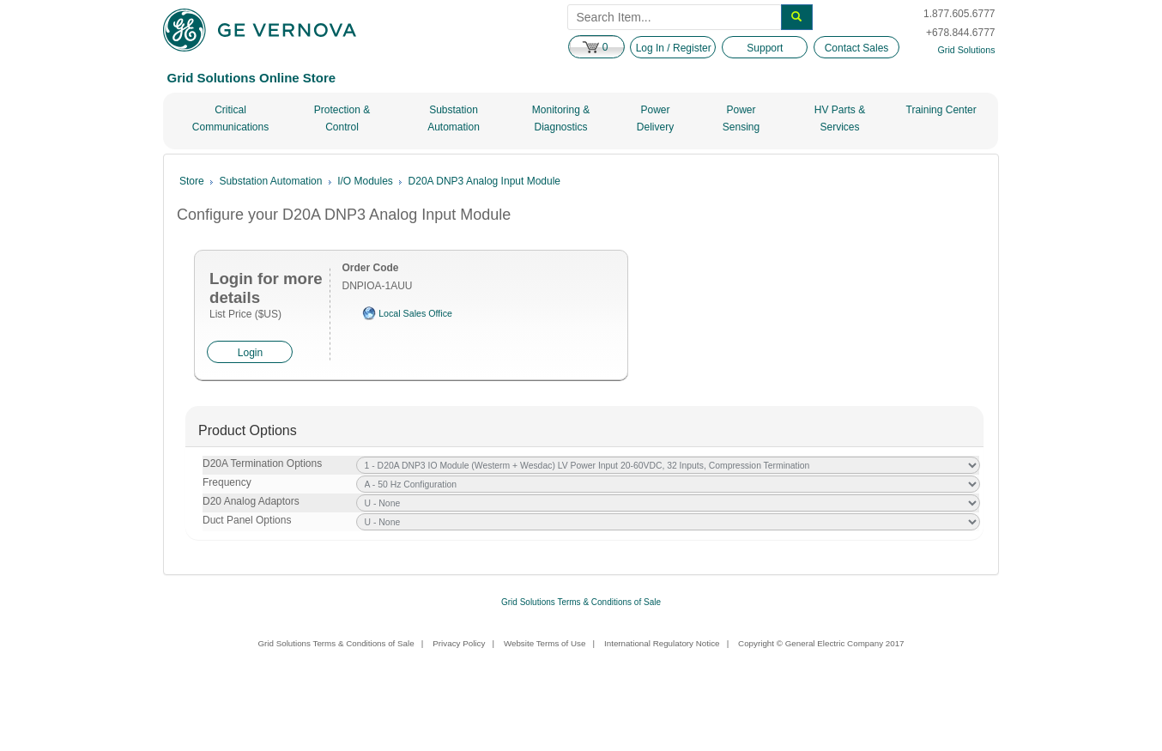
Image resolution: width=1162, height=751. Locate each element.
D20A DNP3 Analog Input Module (484, 181)
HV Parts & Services (839, 118)
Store (191, 181)
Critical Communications (230, 118)
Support (765, 48)
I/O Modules (365, 181)
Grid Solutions (967, 50)
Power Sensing (741, 118)
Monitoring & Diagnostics (561, 118)
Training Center (941, 110)
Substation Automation (453, 118)
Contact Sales (857, 48)
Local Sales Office (415, 313)
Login (250, 353)
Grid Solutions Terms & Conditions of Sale (581, 602)
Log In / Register (673, 48)
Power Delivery (655, 118)
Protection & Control (342, 118)
